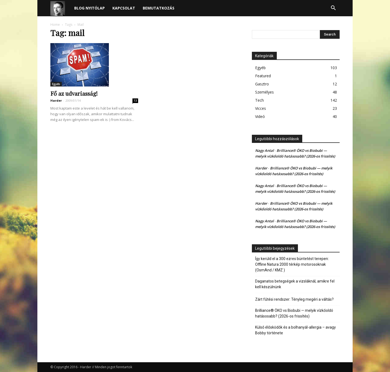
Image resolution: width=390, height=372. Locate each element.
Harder (56, 100)
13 (135, 100)
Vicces (260, 108)
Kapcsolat (123, 8)
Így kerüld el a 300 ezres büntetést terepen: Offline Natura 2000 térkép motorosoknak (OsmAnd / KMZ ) (292, 264)
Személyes (264, 92)
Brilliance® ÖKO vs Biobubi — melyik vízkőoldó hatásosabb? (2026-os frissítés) (294, 313)
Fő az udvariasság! (74, 93)
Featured (263, 75)
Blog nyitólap (89, 8)
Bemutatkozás (158, 8)
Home (55, 24)
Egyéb (56, 84)
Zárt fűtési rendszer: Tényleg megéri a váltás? (294, 299)
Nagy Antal (264, 150)
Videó (260, 116)
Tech (259, 100)
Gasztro (262, 83)
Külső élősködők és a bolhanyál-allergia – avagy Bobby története (295, 330)
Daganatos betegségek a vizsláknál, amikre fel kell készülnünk (294, 284)
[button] (333, 8)
